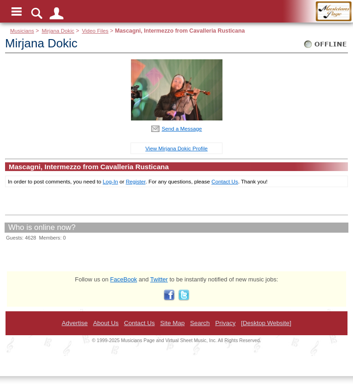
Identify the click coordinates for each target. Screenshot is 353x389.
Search (200, 323)
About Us (106, 323)
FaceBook (123, 279)
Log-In (110, 181)
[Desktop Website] (266, 323)
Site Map (172, 323)
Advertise (74, 323)
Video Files (95, 31)
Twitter (159, 279)
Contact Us (224, 181)
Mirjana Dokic (58, 31)
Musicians (22, 31)
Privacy (225, 323)
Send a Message (182, 129)
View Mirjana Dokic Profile (176, 148)
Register (136, 181)
